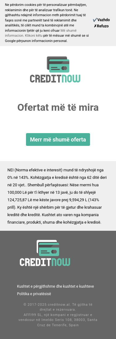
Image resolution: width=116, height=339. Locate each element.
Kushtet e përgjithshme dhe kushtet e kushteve (55, 286)
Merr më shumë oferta (58, 139)
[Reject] (101, 26)
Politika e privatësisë (34, 294)
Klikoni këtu (34, 36)
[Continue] (101, 20)
